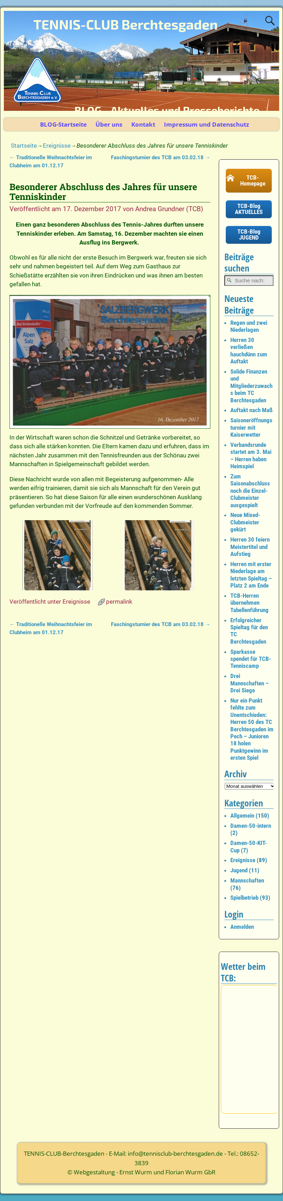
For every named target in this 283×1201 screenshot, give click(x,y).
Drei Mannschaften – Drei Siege (249, 683)
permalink (119, 601)
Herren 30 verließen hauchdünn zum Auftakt (248, 350)
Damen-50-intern (250, 825)
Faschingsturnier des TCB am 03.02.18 (160, 157)
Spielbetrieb (244, 897)
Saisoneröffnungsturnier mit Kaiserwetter (251, 427)
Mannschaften (247, 880)
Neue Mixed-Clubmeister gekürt (245, 522)
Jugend (239, 870)
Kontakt (143, 124)
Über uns (109, 124)
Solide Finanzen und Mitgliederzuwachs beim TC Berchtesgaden (251, 386)
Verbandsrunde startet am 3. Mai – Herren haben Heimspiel (250, 455)
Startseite (24, 145)
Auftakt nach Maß (251, 410)
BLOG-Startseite (63, 124)
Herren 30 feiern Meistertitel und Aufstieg (250, 546)
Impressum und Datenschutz (206, 124)
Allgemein (242, 815)
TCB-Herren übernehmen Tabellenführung (249, 602)
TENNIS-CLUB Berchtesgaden (125, 24)
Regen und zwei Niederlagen (248, 326)
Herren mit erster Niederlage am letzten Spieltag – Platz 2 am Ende (251, 575)
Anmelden (242, 926)
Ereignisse (57, 145)
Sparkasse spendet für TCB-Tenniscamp (250, 659)
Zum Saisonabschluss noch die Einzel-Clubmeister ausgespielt (250, 491)
